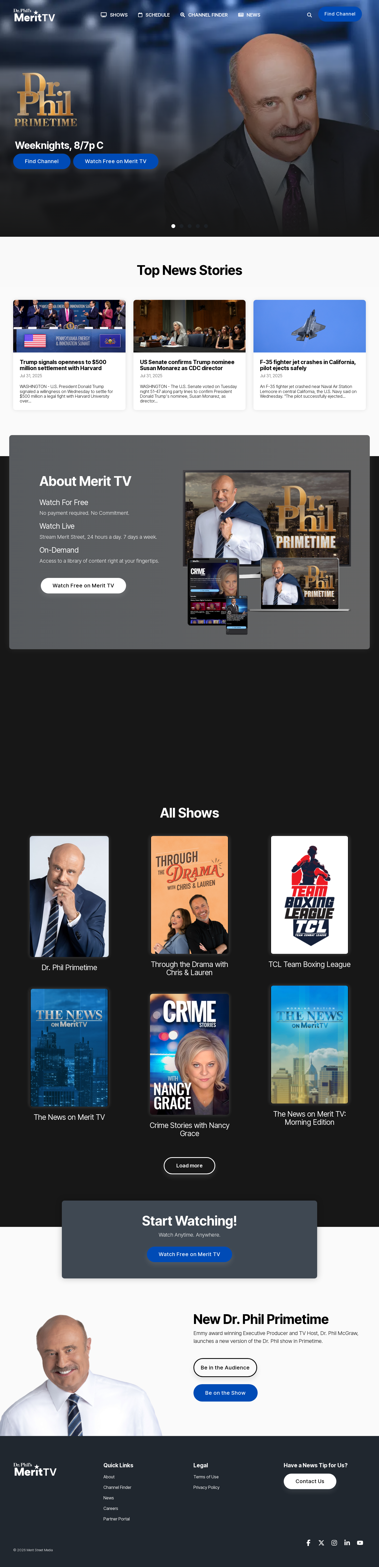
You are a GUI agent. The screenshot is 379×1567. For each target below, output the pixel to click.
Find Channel (340, 14)
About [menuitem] (108, 1476)
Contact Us (310, 1481)
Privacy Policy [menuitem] (206, 1487)
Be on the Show (225, 1393)
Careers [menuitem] (110, 1508)
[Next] (365, 118)
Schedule (154, 15)
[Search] (309, 15)
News (249, 15)
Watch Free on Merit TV (116, 161)
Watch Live (56, 526)
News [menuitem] (108, 1497)
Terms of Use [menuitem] (206, 1476)
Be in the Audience (225, 1367)
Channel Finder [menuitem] (117, 1487)
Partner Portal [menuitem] (116, 1518)
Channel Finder (204, 15)
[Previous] (13, 118)
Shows (114, 15)
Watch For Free (63, 502)
